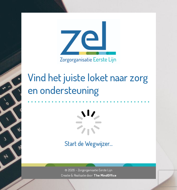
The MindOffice (105, 175)
